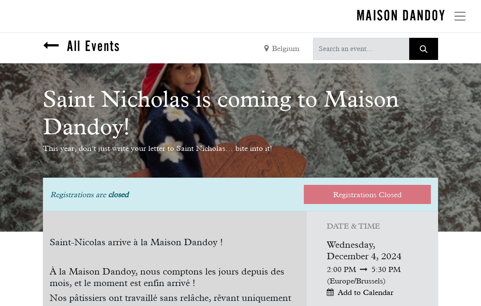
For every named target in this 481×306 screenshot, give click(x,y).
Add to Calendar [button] (365, 292)
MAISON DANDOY (401, 15)
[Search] (423, 49)
